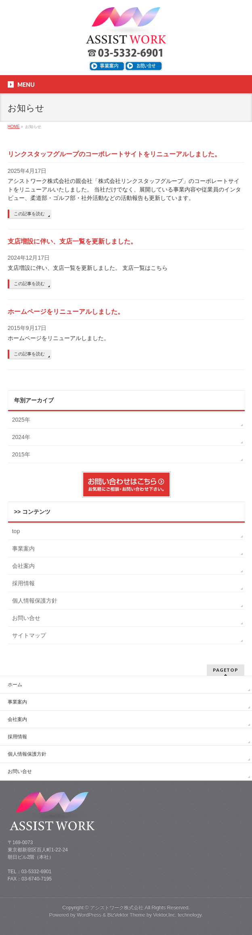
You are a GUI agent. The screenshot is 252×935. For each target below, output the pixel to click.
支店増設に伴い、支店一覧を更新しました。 (72, 241)
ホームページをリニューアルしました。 (66, 311)
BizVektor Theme (126, 915)
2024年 (21, 437)
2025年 (21, 419)
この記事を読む (29, 213)
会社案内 (23, 566)
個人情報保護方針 (34, 600)
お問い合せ (26, 618)
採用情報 (23, 583)
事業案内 (23, 548)
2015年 (21, 454)
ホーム (15, 684)
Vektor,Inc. (164, 915)
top (16, 531)
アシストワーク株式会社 (116, 907)
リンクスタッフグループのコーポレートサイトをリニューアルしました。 (114, 154)
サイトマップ (29, 635)
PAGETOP (225, 669)
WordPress (89, 915)
